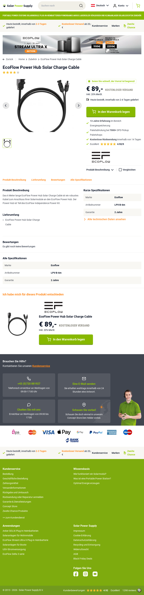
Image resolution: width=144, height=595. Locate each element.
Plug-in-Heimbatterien (50, 15)
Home (22, 59)
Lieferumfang (38, 179)
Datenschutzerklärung (84, 540)
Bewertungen (58, 179)
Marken (116, 25)
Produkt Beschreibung (101, 169)
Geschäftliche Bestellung (15, 478)
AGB (75, 554)
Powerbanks (67, 15)
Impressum (79, 530)
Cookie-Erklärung (82, 535)
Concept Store (10, 506)
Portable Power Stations (14, 15)
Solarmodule (33, 15)
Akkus (76, 15)
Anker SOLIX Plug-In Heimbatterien (20, 530)
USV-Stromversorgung (14, 549)
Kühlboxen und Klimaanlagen (104, 15)
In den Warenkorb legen (111, 112)
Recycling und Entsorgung (86, 544)
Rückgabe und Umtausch (16, 492)
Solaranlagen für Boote (14, 544)
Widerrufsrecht (81, 549)
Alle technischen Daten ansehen (105, 219)
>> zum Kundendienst (14, 517)
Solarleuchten (126, 15)
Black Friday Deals (82, 558)
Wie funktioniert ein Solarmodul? (89, 474)
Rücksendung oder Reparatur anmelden (23, 497)
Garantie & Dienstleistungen (17, 501)
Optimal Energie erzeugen (86, 483)
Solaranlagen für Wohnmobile (18, 535)
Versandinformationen (14, 487)
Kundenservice (100, 25)
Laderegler (84, 15)
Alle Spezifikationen (81, 179)
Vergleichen (129, 169)
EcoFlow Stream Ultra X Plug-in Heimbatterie (25, 540)
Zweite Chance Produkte (15, 511)
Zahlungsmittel (10, 483)
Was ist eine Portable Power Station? (92, 478)
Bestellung (8, 474)
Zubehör (137, 15)
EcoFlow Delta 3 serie (13, 554)
